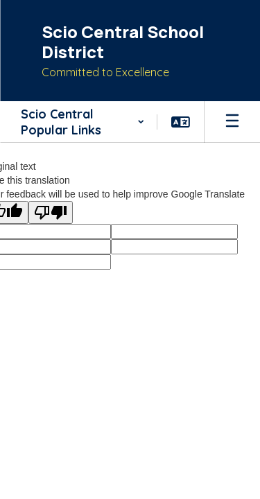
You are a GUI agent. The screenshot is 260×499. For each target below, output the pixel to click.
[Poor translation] (50, 212)
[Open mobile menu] (232, 122)
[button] (82, 122)
